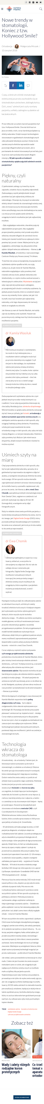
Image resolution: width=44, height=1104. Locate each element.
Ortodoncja (7, 46)
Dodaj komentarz (22, 1097)
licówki (26, 413)
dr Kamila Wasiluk (18, 333)
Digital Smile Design (21, 518)
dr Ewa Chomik (16, 541)
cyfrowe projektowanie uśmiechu (19, 1014)
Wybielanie (28, 281)
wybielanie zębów (14, 1009)
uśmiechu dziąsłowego (32, 406)
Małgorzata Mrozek (26, 46)
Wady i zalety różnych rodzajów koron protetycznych (16, 1068)
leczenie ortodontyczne (29, 1009)
